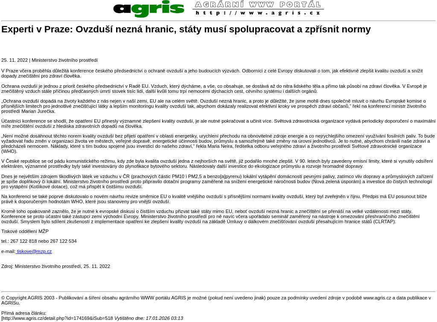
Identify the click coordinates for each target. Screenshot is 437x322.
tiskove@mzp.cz (34, 251)
